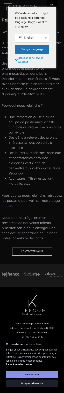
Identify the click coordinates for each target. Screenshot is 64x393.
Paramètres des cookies (19, 364)
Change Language (32, 49)
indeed (7, 205)
